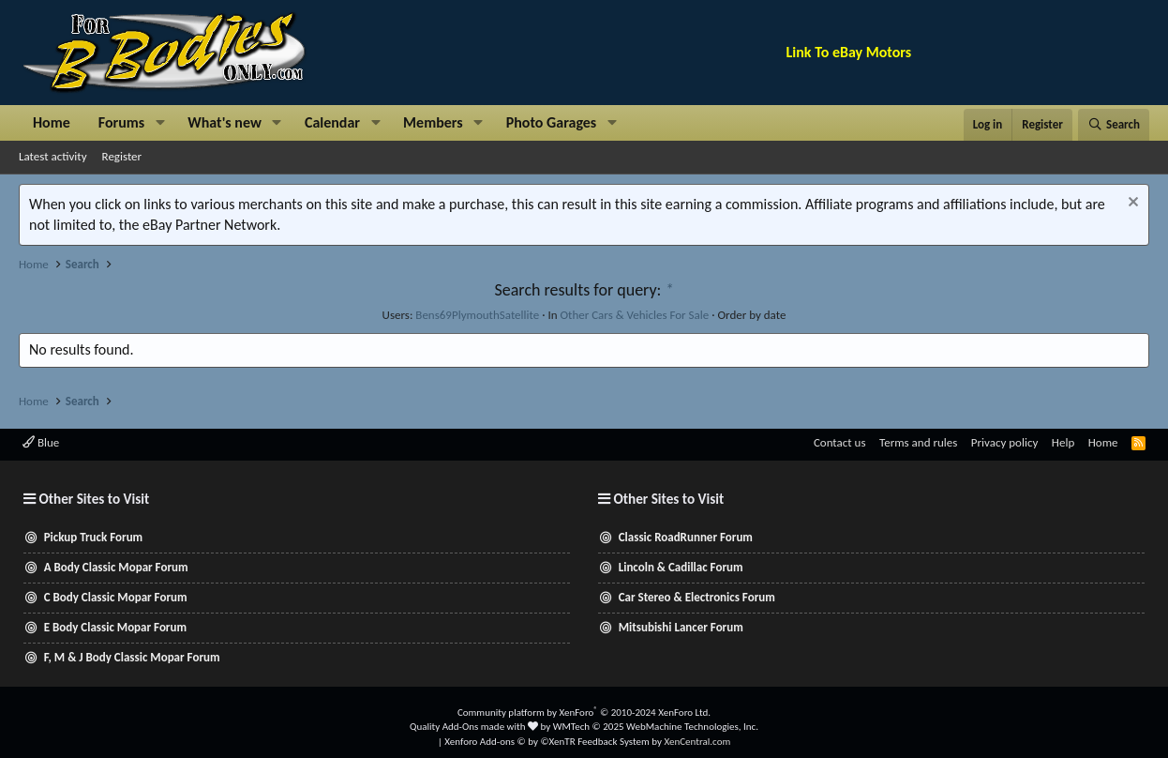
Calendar (332, 122)
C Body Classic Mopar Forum (115, 597)
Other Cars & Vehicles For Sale (634, 315)
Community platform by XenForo (584, 712)
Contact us (840, 442)
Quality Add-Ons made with (474, 726)
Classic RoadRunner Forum (686, 537)
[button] (159, 123)
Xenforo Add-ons (509, 741)
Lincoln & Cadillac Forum (681, 567)
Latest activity (53, 156)
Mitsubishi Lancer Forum (681, 627)
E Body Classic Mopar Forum (115, 627)
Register (122, 156)
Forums (121, 122)
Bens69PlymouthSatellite (477, 315)
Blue (40, 442)
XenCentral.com (697, 741)
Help (1063, 442)
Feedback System (613, 741)
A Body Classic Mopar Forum (116, 567)
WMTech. (655, 726)
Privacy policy (1005, 442)
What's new (224, 122)
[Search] (1113, 125)
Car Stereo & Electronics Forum (697, 597)
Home (51, 122)
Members (433, 122)
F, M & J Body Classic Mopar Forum (132, 657)
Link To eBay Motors (849, 52)
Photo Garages (551, 122)
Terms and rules (918, 442)
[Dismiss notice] (1131, 204)
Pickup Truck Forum (93, 537)
